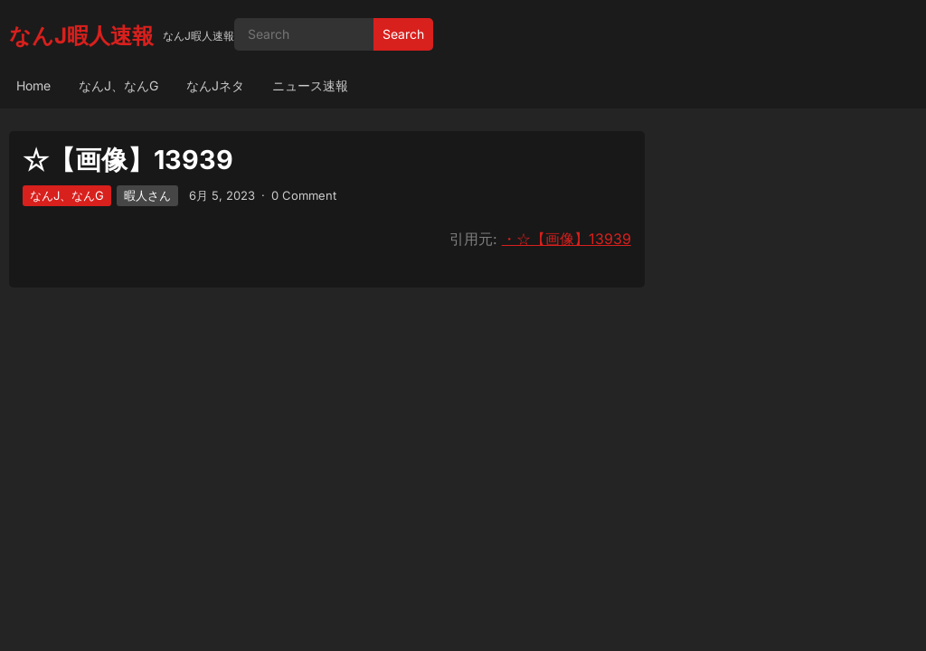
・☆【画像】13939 (566, 239)
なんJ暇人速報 (81, 36)
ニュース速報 (310, 85)
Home (33, 85)
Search (403, 34)
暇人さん (147, 195)
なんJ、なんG (118, 85)
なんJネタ (215, 85)
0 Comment (303, 195)
